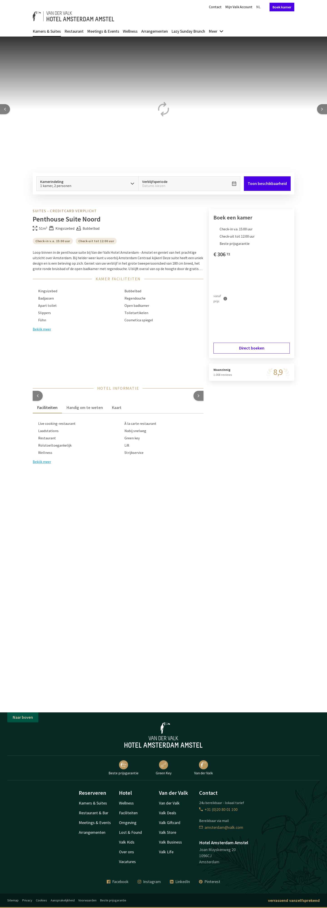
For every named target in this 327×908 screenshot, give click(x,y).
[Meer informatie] (225, 298)
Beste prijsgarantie (124, 767)
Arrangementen (154, 31)
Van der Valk (203, 767)
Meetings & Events (103, 31)
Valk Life (166, 851)
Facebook (118, 881)
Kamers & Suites (47, 31)
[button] (38, 396)
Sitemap (13, 900)
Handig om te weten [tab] (85, 407)
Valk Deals (167, 812)
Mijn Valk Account (239, 7)
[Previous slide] (5, 109)
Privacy (27, 900)
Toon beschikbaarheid (267, 183)
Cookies (41, 900)
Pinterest (209, 881)
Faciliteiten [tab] (47, 407)
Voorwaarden (87, 900)
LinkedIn (180, 881)
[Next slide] (322, 109)
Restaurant (74, 31)
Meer (216, 31)
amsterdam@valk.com (221, 827)
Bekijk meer (42, 461)
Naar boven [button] (23, 717)
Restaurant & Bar (93, 812)
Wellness (130, 31)
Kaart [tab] (116, 407)
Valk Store (167, 832)
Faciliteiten (128, 812)
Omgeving (127, 822)
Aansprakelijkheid (63, 900)
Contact (215, 7)
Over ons (126, 851)
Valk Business (170, 842)
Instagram (149, 881)
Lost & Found (130, 832)
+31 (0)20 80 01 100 (218, 809)
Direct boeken (251, 348)
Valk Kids (126, 842)
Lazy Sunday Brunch (188, 31)
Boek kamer (281, 7)
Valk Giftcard (169, 822)
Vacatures (127, 861)
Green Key (163, 767)
